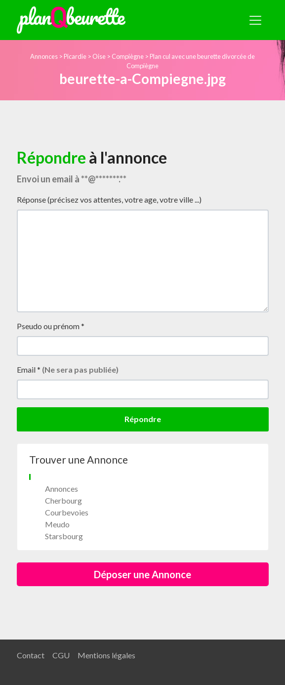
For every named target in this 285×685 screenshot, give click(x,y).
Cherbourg (63, 500)
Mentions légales (106, 655)
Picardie (75, 56)
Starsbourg (64, 536)
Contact (30, 655)
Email (68, 369)
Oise (99, 56)
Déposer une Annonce (142, 574)
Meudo (57, 524)
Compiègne (128, 56)
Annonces (44, 56)
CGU (61, 655)
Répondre (142, 419)
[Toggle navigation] (255, 20)
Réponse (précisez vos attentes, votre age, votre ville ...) (109, 199)
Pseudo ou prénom (50, 326)
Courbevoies (66, 512)
